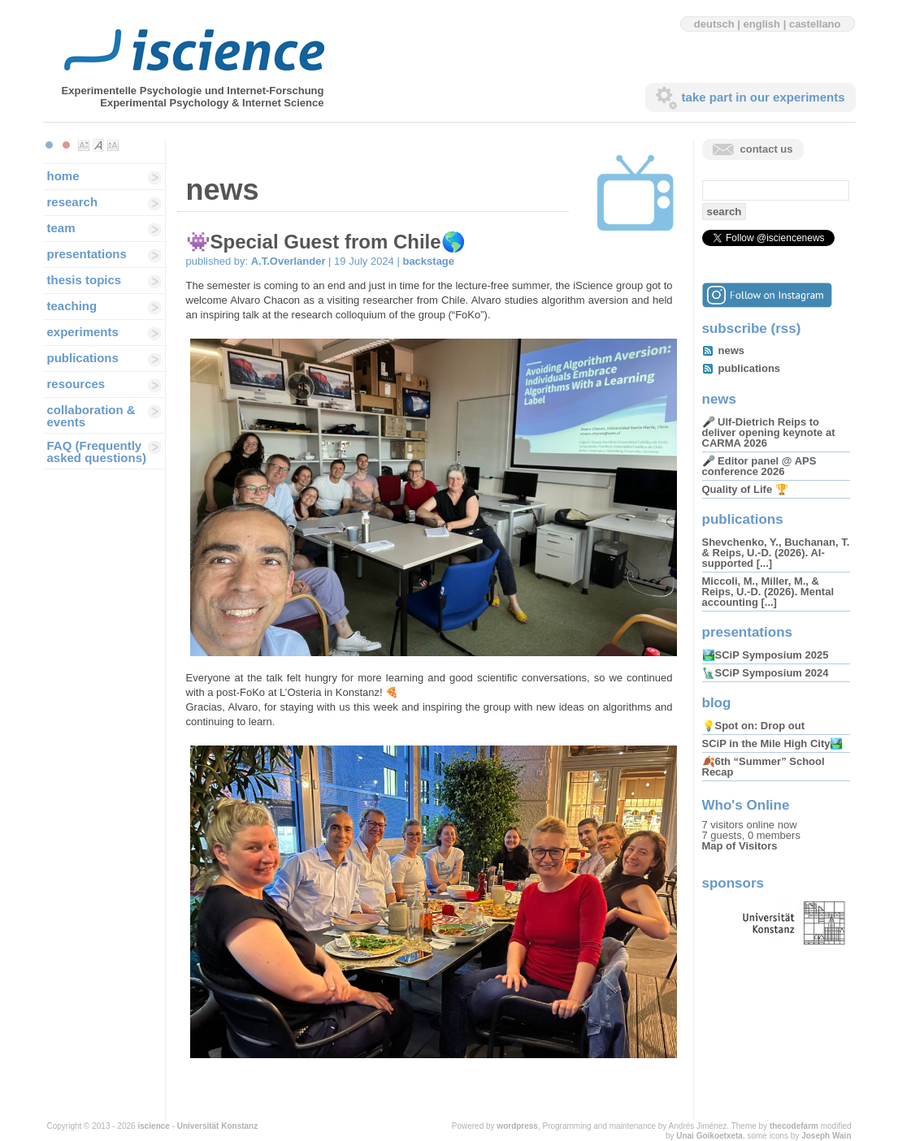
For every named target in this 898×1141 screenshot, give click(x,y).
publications (83, 358)
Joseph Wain (826, 1135)
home (63, 176)
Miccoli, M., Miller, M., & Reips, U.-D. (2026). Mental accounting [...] (768, 591)
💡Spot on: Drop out (753, 726)
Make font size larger (112, 145)
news (731, 350)
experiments (83, 332)
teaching (72, 306)
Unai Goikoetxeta (709, 1135)
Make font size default (98, 145)
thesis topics (84, 280)
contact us (766, 149)
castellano (815, 24)
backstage (428, 261)
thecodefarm (794, 1126)
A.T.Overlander (288, 261)
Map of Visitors (740, 846)
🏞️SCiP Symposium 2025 (765, 655)
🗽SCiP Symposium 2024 (765, 673)
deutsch (714, 24)
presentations (87, 254)
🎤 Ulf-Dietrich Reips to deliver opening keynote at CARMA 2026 (768, 432)
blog (716, 703)
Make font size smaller (83, 145)
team (61, 228)
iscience (153, 1126)
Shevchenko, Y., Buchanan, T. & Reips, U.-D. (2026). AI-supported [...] (776, 552)
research (72, 202)
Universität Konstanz (217, 1126)
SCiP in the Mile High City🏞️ (773, 743)
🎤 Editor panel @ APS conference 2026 (759, 466)
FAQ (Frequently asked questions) (97, 452)
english (762, 24)
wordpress (517, 1126)
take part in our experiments (763, 97)
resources (76, 384)
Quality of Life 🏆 (745, 489)
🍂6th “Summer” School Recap (763, 766)
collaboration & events (91, 416)
